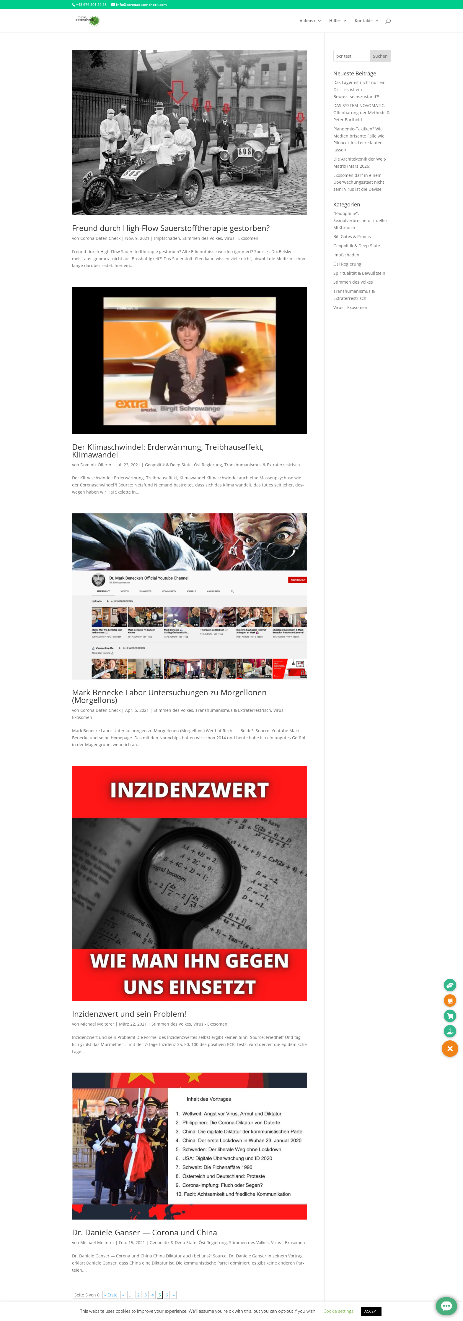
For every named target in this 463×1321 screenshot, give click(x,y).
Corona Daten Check (100, 238)
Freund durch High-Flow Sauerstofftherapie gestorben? (171, 228)
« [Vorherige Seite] (123, 1295)
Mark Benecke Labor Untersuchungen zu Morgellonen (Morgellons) (169, 696)
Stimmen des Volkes (202, 238)
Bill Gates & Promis (352, 236)
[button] (450, 1048)
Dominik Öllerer (96, 465)
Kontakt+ (364, 21)
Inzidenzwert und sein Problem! (129, 1013)
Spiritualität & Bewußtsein (359, 273)
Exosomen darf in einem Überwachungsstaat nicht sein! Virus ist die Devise (358, 182)
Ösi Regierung (208, 465)
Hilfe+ (335, 21)
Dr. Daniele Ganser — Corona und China (144, 1232)
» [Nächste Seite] (174, 1295)
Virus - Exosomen (241, 238)
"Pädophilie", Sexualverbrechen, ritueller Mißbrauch (360, 220)
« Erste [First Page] (111, 1295)
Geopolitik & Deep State (168, 465)
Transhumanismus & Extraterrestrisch (262, 465)
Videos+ (308, 21)
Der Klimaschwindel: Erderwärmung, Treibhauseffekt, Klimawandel (168, 451)
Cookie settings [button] (338, 1311)
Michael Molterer (97, 1024)
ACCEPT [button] (371, 1311)
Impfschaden (167, 238)
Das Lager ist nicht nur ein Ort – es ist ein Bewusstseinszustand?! (359, 89)
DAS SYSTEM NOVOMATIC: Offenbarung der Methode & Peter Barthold (361, 112)
